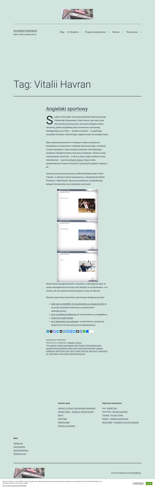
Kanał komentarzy (21, 450)
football (59, 346)
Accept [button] (149, 483)
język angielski (68, 346)
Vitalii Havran (54, 354)
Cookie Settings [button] (138, 483)
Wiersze (116, 32)
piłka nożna (73, 348)
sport (68, 351)
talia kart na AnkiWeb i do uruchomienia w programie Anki (77, 304)
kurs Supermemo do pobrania (64, 321)
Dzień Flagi (62, 419)
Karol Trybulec (80, 346)
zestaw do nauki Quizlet (62, 318)
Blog (62, 32)
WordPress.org (20, 454)
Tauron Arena (76, 160)
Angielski (70, 343)
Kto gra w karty (117, 415)
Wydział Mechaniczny (77, 354)
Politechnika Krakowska (86, 348)
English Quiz (112, 408)
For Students (73, 32)
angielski (53, 346)
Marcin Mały (107, 422)
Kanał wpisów (19, 447)
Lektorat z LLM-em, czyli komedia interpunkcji (76, 408)
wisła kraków (64, 354)
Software (78, 343)
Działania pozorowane (119, 419)
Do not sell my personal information (15, 486)
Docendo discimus (25, 30)
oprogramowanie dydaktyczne (57, 348)
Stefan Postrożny (82, 351)
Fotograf (105, 415)
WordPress (136, 473)
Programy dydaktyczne (95, 32)
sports (72, 351)
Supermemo (93, 351)
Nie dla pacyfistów (120, 412)
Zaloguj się (18, 443)
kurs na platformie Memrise (64, 314)
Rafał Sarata (60, 351)
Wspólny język (64, 422)
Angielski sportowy (67, 109)
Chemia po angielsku (66, 426)
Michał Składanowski (93, 346)
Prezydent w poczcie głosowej (126, 422)
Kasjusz (105, 419)
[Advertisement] (77, 60)
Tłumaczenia (132, 32)
